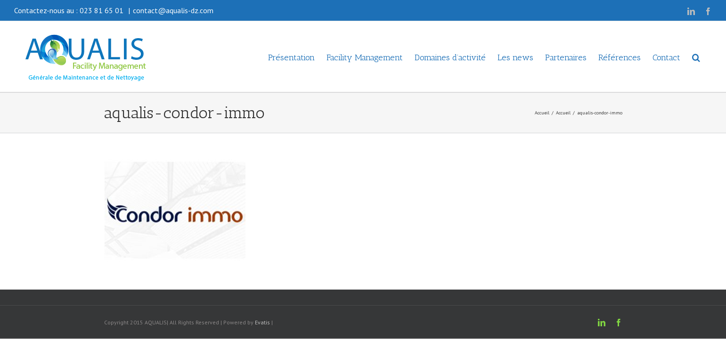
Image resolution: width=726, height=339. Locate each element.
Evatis (262, 322)
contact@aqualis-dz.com (173, 10)
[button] (708, 56)
